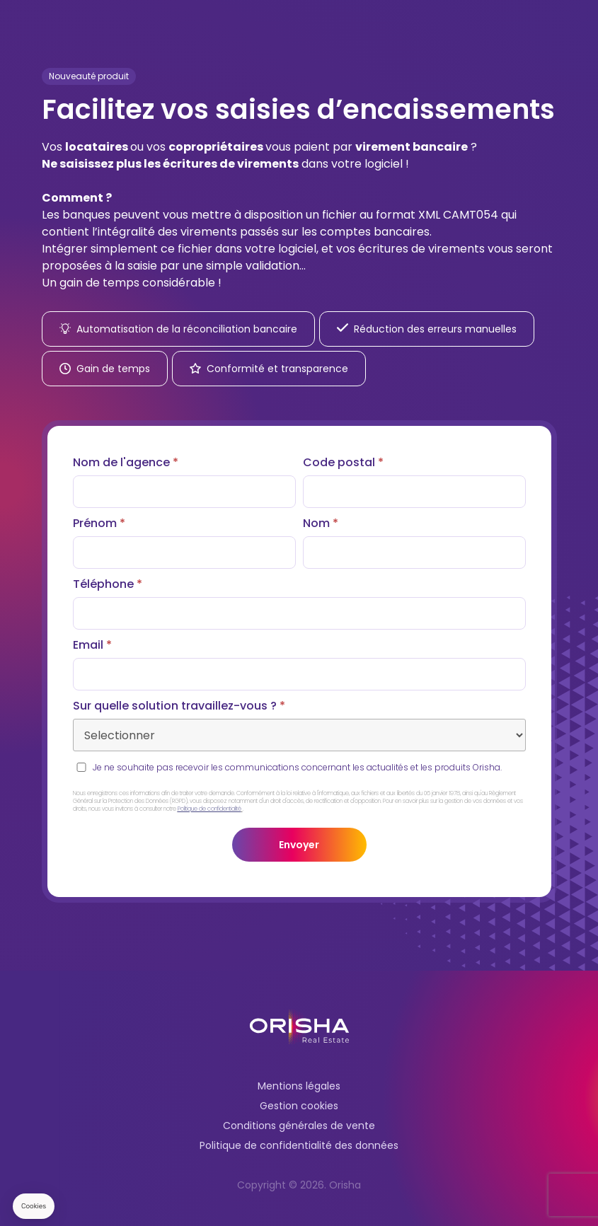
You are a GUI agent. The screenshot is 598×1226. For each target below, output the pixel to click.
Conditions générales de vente (299, 1125)
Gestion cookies (299, 1106)
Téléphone (107, 584)
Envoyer (299, 845)
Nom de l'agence (125, 462)
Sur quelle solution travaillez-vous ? (179, 706)
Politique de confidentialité (209, 809)
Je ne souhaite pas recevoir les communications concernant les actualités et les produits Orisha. (297, 767)
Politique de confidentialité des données (299, 1145)
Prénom (99, 523)
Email (92, 645)
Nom (320, 523)
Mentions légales (299, 1086)
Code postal (343, 462)
